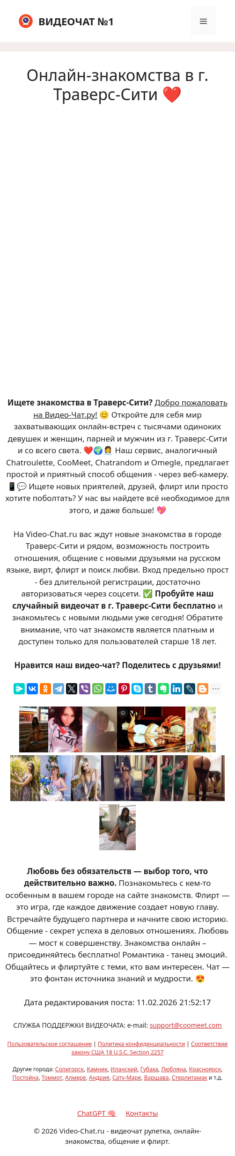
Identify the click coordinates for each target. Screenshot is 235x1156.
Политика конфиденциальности (141, 1044)
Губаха (149, 1069)
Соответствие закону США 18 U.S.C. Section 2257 (150, 1048)
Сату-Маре (126, 1078)
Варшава (156, 1078)
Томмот (52, 1078)
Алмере (75, 1078)
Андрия (99, 1078)
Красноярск (205, 1069)
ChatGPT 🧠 (97, 1113)
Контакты (141, 1113)
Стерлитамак (189, 1078)
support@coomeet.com (186, 1025)
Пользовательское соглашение (49, 1044)
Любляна (173, 1069)
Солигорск (69, 1069)
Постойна (26, 1078)
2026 (50, 1130)
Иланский (123, 1069)
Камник (97, 1069)
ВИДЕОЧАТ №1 (76, 21)
